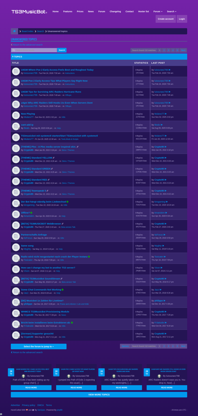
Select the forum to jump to (39, 346)
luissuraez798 (30, 73)
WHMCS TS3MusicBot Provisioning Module (45, 311)
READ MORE (31, 388)
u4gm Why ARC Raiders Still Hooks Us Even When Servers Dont (57, 102)
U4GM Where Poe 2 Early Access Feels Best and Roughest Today (57, 69)
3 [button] (168, 50)
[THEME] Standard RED (34, 179)
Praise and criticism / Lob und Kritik (74, 304)
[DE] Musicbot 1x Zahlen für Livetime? (42, 300)
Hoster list (143, 11)
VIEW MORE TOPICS (99, 394)
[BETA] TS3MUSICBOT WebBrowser (41, 223)
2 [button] (164, 50)
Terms (49, 405)
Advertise (15, 405)
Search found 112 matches (144, 50)
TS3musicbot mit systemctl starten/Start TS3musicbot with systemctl (59, 135)
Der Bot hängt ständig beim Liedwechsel (43, 201)
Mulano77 (29, 117)
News (91, 11)
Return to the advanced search (28, 45)
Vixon (26, 271)
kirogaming (29, 205)
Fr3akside (28, 326)
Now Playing (28, 113)
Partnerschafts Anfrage (34, 234)
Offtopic (68, 95)
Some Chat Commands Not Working (41, 289)
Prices (80, 11)
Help (59, 128)
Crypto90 (28, 150)
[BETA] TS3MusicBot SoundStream (40, 278)
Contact (130, 11)
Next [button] (183, 50)
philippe (28, 304)
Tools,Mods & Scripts (69, 139)
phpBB (59, 410)
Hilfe (63, 117)
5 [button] (177, 50)
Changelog (115, 11)
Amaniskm (29, 216)
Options (125, 346)
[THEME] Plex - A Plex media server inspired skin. (48, 146)
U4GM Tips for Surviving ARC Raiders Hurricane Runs (51, 91)
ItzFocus (28, 238)
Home (56, 11)
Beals (26, 128)
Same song (27, 245)
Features (67, 11)
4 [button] (173, 50)
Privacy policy (28, 405)
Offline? (25, 212)
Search (171, 11)
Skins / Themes (68, 150)
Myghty (27, 249)
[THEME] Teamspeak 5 (33, 190)
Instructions (70, 73)
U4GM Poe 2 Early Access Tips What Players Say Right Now (54, 80)
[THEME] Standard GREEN (36, 168)
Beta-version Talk (68, 227)
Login (182, 19)
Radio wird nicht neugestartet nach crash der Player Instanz (54, 256)
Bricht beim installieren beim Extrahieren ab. (46, 322)
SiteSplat (41, 410)
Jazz (26, 293)
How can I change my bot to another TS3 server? (48, 267)
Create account (166, 19)
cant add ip (27, 124)
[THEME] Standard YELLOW (36, 157)
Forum (101, 11)
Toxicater (28, 260)
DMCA (40, 405)
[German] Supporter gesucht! (37, 333)
